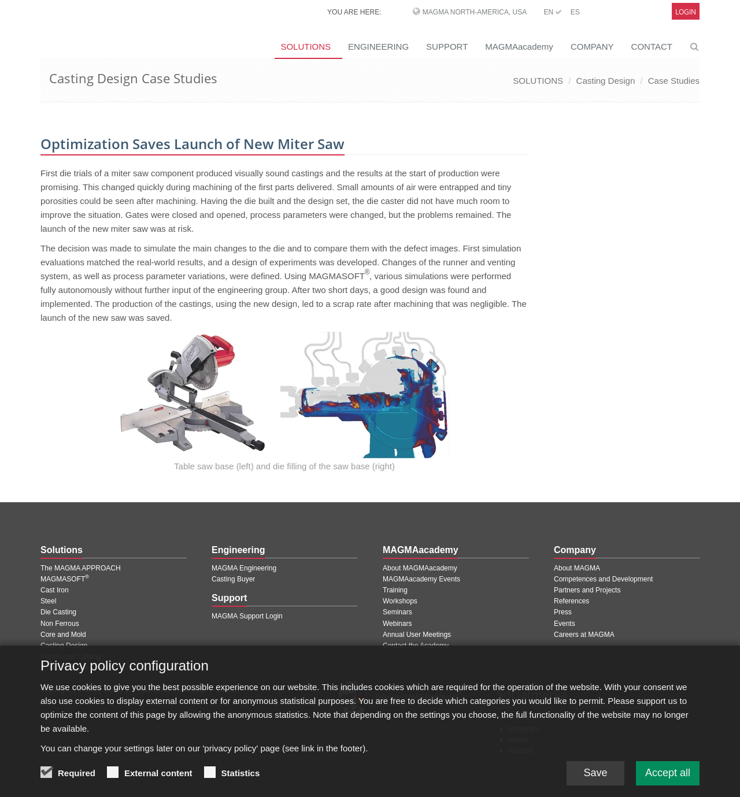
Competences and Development (603, 579)
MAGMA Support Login (247, 616)
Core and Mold (63, 635)
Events (564, 624)
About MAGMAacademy (420, 568)
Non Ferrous (59, 624)
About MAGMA (577, 568)
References (571, 601)
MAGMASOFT (64, 579)
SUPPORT (447, 46)
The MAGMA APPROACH (80, 568)
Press (563, 612)
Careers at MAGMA (584, 635)
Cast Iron (54, 590)
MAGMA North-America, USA (475, 12)
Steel (48, 601)
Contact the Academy (416, 646)
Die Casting (58, 612)
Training (395, 590)
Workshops (400, 601)
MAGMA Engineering (244, 568)
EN (552, 12)
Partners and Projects (587, 590)
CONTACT (651, 46)
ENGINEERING (378, 46)
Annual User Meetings (417, 635)
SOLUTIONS (305, 46)
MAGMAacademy (519, 46)
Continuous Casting (70, 657)
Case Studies (674, 81)
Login (685, 12)
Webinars (397, 624)
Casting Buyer (233, 579)
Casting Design (605, 81)
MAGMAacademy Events (421, 579)
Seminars (397, 612)
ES (575, 12)
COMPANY (592, 46)
